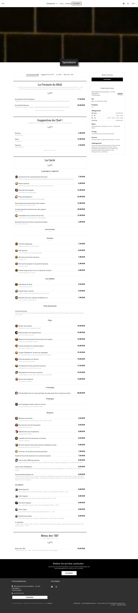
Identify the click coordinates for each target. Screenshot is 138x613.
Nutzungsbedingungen (89, 603)
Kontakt (68, 3)
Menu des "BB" (69, 74)
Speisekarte (52, 4)
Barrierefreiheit (121, 605)
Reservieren (76, 3)
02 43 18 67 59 (19, 593)
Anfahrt (120, 93)
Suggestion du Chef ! (47, 74)
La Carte (59, 74)
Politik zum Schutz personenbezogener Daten (111, 603)
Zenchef (49, 603)
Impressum (77, 603)
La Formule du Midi (32, 74)
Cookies (114, 605)
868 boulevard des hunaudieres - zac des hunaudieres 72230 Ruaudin (103, 93)
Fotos (62, 3)
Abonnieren (69, 573)
